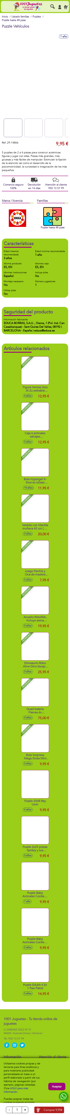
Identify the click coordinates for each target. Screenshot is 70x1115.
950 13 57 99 (16, 1038)
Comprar (53, 1110)
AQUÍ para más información (16, 1090)
